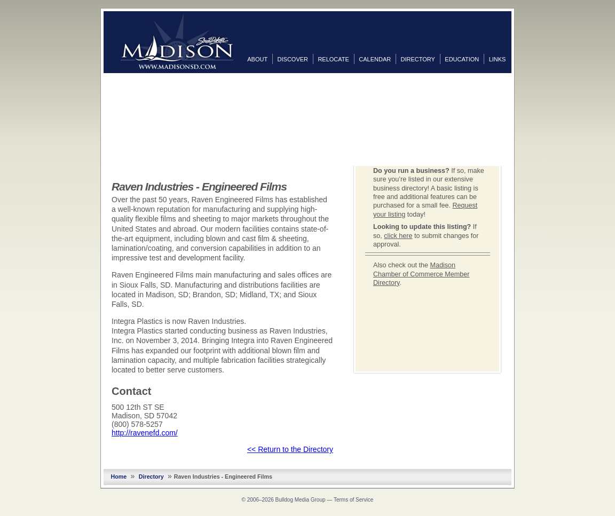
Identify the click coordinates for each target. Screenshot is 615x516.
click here (398, 236)
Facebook (522, 84)
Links (497, 59)
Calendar (375, 59)
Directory (418, 59)
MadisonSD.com (177, 41)
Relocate (333, 59)
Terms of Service (353, 500)
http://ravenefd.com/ (145, 432)
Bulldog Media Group (300, 500)
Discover (293, 59)
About (257, 59)
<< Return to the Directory (290, 449)
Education (462, 59)
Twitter (522, 100)
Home (119, 476)
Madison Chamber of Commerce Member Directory (421, 274)
